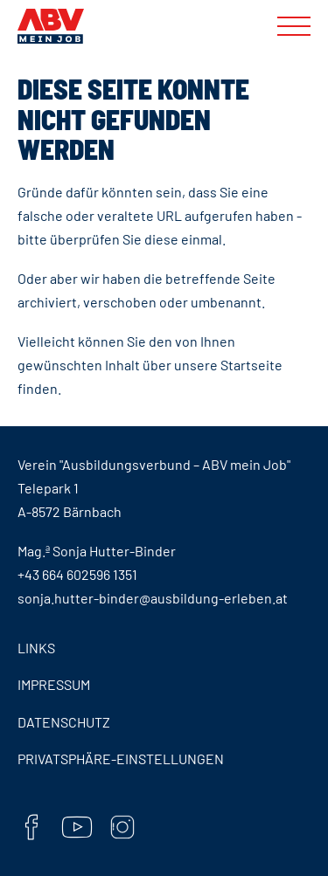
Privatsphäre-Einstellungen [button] (120, 758)
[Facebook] (31, 830)
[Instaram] (122, 830)
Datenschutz (63, 722)
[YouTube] (77, 830)
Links (36, 647)
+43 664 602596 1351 (77, 574)
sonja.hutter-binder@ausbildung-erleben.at (152, 598)
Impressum (53, 684)
